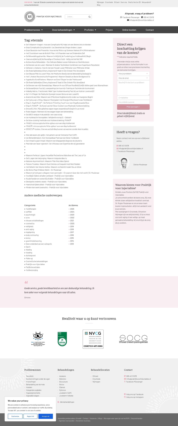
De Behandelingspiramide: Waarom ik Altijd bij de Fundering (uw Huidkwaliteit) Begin (58, 56)
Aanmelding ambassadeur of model (69, 418)
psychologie (30, 215)
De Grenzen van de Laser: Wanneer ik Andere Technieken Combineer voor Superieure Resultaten (62, 65)
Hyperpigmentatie (33, 393)
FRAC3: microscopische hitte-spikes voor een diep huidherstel (50, 123)
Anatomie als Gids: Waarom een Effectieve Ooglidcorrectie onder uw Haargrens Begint (59, 97)
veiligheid (29, 226)
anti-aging (30, 229)
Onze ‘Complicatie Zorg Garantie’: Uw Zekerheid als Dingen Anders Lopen (54, 47)
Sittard (116, 2)
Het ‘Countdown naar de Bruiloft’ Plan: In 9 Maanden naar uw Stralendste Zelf (55, 53)
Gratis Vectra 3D (134, 2)
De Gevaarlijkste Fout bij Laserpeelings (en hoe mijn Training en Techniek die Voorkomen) (60, 88)
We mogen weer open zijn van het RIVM (116, 418)
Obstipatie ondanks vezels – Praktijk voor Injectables (46, 181)
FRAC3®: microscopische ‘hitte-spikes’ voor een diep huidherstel (51, 126)
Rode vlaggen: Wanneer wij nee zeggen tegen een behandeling (49, 111)
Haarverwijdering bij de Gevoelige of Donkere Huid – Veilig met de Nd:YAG (54, 59)
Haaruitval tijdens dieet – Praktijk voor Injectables (45, 184)
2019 (72, 226)
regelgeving (30, 232)
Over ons (124, 2)
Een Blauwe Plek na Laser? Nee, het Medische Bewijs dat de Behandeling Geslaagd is (58, 74)
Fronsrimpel (30, 382)
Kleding (29, 250)
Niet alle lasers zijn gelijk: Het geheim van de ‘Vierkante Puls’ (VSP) (51, 135)
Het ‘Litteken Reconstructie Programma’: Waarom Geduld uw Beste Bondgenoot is (58, 76)
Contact (150, 29)
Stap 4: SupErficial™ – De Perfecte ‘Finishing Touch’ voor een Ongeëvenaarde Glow (57, 103)
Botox (61, 384)
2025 (72, 209)
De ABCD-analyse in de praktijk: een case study (44, 114)
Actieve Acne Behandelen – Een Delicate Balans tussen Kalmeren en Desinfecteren (57, 62)
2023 (72, 215)
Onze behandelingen (62, 29)
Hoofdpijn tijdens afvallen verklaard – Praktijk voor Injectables (50, 176)
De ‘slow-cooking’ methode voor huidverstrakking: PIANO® (48, 120)
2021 (72, 220)
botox (28, 238)
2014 (72, 241)
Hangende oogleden (33, 390)
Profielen (89, 29)
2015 (72, 238)
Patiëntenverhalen (33, 267)
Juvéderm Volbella (66, 396)
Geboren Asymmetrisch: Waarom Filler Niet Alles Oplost (47, 161)
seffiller (29, 212)
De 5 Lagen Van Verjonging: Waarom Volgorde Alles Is (46, 158)
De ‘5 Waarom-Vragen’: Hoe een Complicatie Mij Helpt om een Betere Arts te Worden (58, 44)
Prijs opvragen (133, 107)
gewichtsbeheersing (34, 241)
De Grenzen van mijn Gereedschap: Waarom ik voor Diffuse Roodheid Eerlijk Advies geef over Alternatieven (67, 85)
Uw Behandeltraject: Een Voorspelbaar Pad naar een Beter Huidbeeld (52, 138)
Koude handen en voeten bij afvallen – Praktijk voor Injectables (50, 178)
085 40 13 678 (148, 17)
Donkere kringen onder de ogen (38, 379)
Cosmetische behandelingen (37, 261)
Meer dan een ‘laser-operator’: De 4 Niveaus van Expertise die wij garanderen (55, 144)
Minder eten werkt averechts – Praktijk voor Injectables (47, 187)
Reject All (30, 416)
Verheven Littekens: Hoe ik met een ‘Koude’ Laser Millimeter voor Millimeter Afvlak (58, 68)
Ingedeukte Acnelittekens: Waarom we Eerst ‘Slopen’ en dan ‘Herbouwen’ (54, 79)
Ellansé (62, 387)
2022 (72, 217)
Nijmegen (100, 2)
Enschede (109, 2)
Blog (98, 5)
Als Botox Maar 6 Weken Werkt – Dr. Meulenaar (43, 170)
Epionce (62, 390)
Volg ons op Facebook (134, 394)
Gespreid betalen (136, 418)
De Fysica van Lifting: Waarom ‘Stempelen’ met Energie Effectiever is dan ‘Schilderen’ (59, 100)
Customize (15, 416)
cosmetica (30, 223)
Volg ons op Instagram (135, 397)
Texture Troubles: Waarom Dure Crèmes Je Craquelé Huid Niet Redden (53, 164)
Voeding (29, 252)
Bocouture (63, 382)
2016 (72, 235)
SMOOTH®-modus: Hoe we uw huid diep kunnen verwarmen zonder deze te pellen (57, 129)
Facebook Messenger (131, 17)
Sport (28, 247)
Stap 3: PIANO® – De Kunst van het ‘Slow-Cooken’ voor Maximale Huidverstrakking (57, 106)
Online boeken (129, 29)
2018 (72, 229)
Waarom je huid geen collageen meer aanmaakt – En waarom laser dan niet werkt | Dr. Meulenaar (62, 173)
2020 (72, 223)
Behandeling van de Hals (35, 384)
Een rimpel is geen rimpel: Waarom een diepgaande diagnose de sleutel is (54, 141)
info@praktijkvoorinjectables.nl (142, 20)
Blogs (100, 418)
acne (28, 217)
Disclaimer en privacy (83, 421)
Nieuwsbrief (146, 2)
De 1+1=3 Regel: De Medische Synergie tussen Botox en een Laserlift (52, 94)
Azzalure (62, 376)
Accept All (45, 416)
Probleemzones (32, 29)
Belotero (62, 379)
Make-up (29, 258)
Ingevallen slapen (32, 396)
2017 (72, 232)
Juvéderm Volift (65, 393)
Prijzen (109, 29)
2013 (72, 244)
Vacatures (93, 418)
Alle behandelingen (67, 402)
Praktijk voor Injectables (35, 264)
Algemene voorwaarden (66, 421)
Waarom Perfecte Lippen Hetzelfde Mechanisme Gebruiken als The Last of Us (56, 155)
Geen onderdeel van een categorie (39, 244)
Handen (29, 387)
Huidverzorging (32, 270)
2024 (72, 212)
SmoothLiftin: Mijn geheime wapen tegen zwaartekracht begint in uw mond (55, 109)
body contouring (32, 235)
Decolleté (29, 376)
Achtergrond (30, 255)
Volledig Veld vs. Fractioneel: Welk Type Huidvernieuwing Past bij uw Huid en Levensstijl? (60, 91)
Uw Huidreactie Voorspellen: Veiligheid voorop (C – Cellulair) (48, 117)
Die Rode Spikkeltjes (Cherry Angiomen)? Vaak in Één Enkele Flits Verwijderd (55, 71)
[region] (30, 409)
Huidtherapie (31, 209)
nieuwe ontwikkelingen (35, 220)
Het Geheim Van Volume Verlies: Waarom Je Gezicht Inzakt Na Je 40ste (53, 167)
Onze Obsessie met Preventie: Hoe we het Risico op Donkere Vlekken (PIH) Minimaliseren (60, 50)
